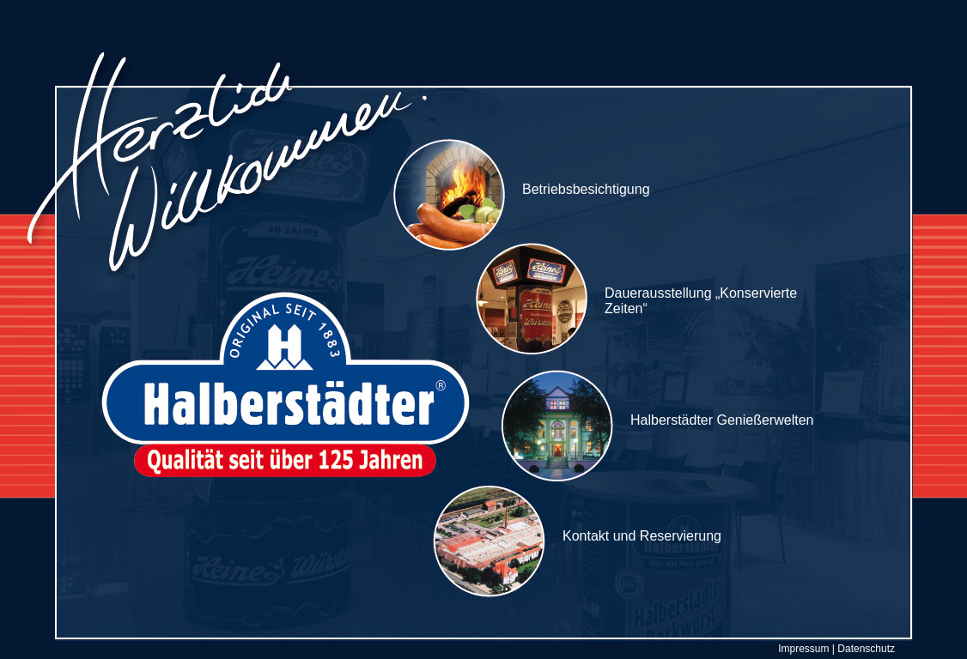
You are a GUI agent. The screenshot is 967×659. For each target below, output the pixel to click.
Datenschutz (866, 649)
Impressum (803, 649)
